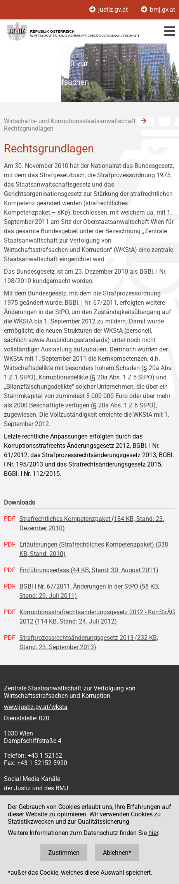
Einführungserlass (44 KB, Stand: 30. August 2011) (88, 570)
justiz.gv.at (109, 9)
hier (153, 833)
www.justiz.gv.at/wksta (36, 707)
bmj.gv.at (158, 9)
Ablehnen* (117, 852)
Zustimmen (64, 852)
